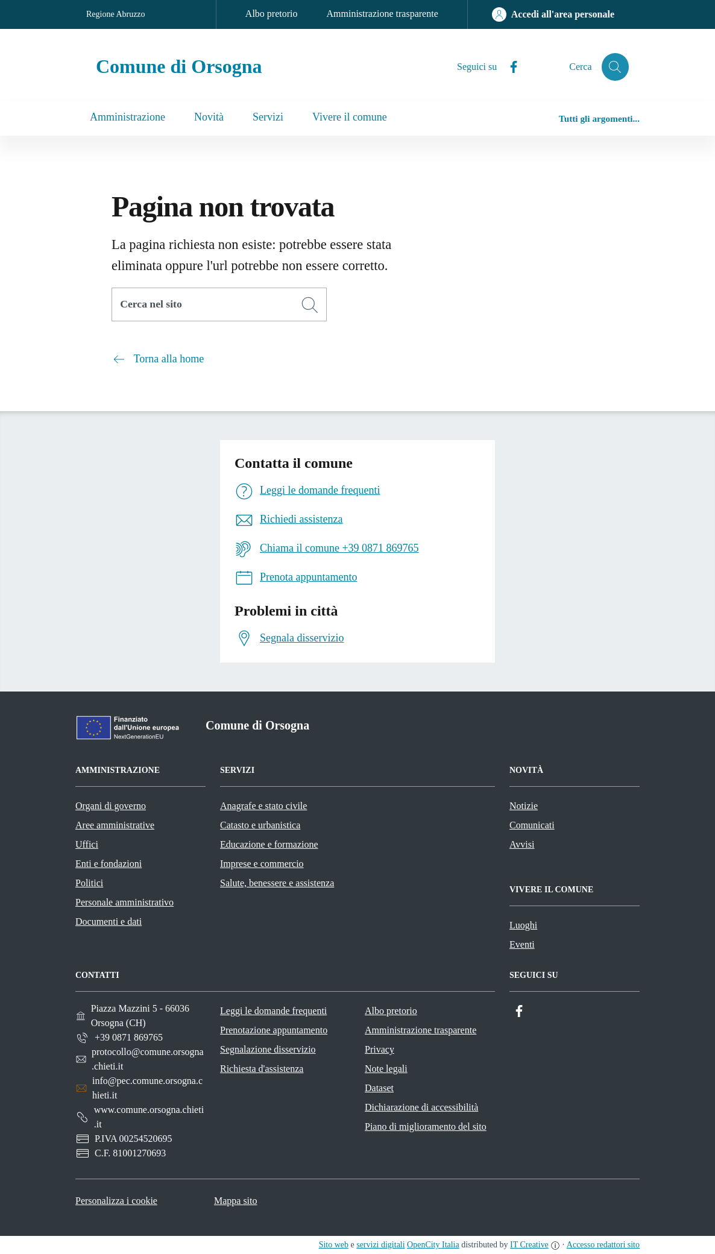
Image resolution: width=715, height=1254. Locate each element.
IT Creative (529, 1244)
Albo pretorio (271, 13)
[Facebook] (508, 67)
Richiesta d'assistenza (261, 1068)
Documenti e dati (108, 921)
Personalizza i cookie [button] (116, 1201)
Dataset (379, 1088)
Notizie (523, 806)
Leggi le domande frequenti (273, 1011)
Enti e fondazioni (108, 864)
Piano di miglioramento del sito (426, 1126)
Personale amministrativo (124, 902)
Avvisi (521, 844)
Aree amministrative (114, 825)
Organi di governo (110, 806)
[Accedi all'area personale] (553, 14)
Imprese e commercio (262, 864)
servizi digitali (380, 1244)
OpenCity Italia (433, 1244)
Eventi (522, 944)
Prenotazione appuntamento (273, 1030)
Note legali (386, 1068)
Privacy (379, 1049)
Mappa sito (235, 1201)
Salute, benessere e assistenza (277, 883)
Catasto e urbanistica (260, 825)
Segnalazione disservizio (268, 1049)
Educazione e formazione (269, 844)
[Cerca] (309, 305)
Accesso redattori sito (603, 1244)
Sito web (333, 1244)
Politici (89, 883)
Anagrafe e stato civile (263, 806)
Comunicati (532, 825)
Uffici (86, 844)
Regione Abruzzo (115, 14)
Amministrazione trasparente (382, 13)
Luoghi (523, 925)
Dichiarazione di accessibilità (421, 1107)
